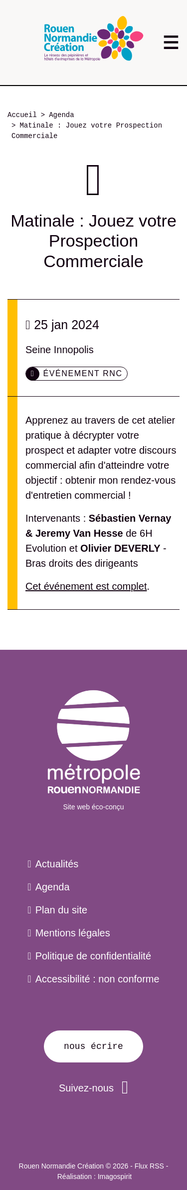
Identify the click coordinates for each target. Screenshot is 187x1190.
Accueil (22, 115)
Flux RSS (149, 1166)
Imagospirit (115, 1176)
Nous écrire (93, 1046)
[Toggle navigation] (171, 42)
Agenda (61, 115)
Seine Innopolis (59, 349)
